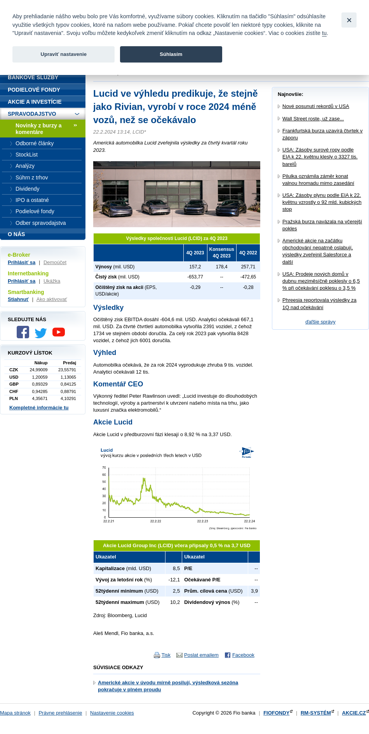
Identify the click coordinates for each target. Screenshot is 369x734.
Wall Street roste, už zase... (313, 119)
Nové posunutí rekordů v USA (315, 106)
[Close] (349, 20)
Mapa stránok (15, 713)
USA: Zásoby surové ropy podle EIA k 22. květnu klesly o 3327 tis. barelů (320, 157)
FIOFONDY (276, 713)
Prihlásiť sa (21, 262)
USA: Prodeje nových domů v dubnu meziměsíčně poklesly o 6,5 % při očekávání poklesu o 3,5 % (321, 281)
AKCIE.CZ (354, 713)
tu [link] (324, 33)
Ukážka (52, 281)
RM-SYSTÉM (316, 713)
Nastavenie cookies (112, 713)
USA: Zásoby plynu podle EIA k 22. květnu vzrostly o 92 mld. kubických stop (322, 202)
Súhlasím (171, 54)
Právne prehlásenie (60, 713)
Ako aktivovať (52, 299)
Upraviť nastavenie (63, 54)
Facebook (243, 655)
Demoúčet (55, 262)
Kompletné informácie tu (38, 407)
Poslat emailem (201, 655)
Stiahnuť (18, 299)
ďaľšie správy (320, 322)
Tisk (166, 655)
